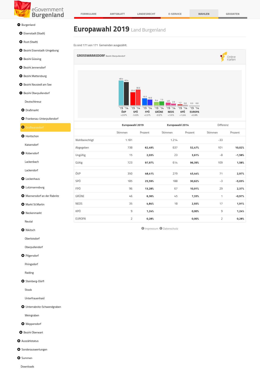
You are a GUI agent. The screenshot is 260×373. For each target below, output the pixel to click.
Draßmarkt (32, 110)
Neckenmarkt (34, 213)
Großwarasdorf (35, 127)
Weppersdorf (33, 324)
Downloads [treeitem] (27, 366)
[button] (18, 25)
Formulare (88, 14)
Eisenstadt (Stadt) (34, 33)
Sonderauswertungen (34, 349)
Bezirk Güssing (32, 59)
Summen (27, 358)
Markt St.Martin (35, 204)
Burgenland (28, 25)
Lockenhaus (33, 179)
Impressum (149, 228)
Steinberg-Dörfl (35, 281)
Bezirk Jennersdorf (35, 67)
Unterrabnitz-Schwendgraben (43, 307)
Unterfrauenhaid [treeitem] (34, 298)
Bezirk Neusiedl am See (38, 84)
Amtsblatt (117, 14)
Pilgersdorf (32, 255)
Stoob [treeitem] (28, 289)
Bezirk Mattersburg (35, 76)
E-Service (175, 14)
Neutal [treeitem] (29, 221)
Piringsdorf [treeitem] (31, 264)
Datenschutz (168, 228)
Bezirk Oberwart (33, 332)
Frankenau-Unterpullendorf (42, 118)
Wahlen (203, 14)
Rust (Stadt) (31, 42)
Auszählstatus (30, 341)
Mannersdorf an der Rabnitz (42, 196)
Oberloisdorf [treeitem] (32, 238)
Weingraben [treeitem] (32, 315)
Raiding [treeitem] (29, 272)
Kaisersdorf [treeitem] (31, 144)
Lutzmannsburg (35, 187)
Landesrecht (146, 14)
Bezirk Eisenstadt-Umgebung (41, 50)
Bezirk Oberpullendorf (37, 93)
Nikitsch (30, 230)
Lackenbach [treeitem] (32, 161)
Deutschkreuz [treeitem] (33, 101)
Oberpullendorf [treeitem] (34, 247)
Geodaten (232, 14)
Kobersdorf (32, 153)
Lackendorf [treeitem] (31, 170)
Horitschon (32, 136)
